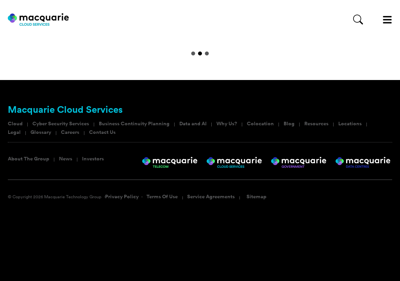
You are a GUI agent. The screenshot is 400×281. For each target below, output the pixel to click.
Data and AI (193, 123)
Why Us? (226, 123)
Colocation (260, 123)
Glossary (40, 132)
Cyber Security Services (60, 123)
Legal (14, 132)
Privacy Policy (122, 196)
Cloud (15, 123)
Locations (350, 123)
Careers (70, 132)
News (65, 158)
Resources (316, 123)
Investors (93, 158)
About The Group (28, 158)
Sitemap (256, 196)
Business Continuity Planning (134, 123)
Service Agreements (211, 196)
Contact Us (102, 132)
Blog (289, 123)
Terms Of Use (162, 196)
